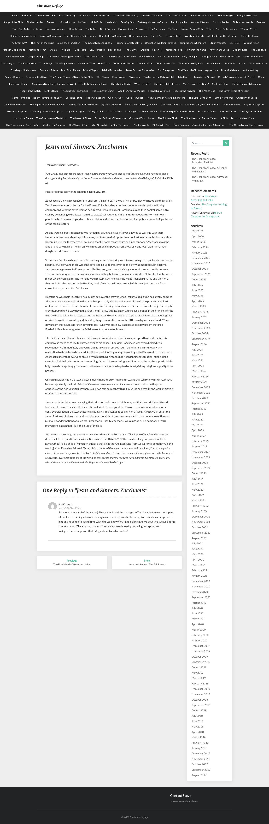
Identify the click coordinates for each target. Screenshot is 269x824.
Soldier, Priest (214, 63)
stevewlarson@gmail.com (184, 801)
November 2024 (201, 327)
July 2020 (197, 608)
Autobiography (179, 22)
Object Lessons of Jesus (23, 35)
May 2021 (197, 554)
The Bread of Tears (171, 104)
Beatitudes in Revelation (112, 35)
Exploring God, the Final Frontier (202, 104)
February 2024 (200, 376)
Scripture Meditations (202, 15)
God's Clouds (115, 97)
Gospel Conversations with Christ (236, 77)
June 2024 (197, 354)
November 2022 (201, 457)
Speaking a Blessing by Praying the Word (54, 83)
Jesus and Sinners (199, 22)
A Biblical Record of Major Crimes (238, 118)
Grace (261, 77)
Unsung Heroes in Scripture (83, 104)
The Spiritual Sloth (168, 118)
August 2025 (199, 279)
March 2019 (199, 677)
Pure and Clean (227, 111)
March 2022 (199, 500)
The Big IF (65, 49)
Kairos (242, 63)
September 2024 (201, 338)
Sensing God (127, 22)
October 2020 (200, 591)
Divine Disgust (91, 70)
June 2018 (197, 721)
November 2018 (201, 694)
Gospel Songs (67, 22)
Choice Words (141, 125)
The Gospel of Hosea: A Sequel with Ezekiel (209, 169)
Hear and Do (114, 49)
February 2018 (200, 742)
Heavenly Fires (173, 35)
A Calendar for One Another (222, 35)
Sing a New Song (224, 97)
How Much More (230, 70)
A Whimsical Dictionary (126, 15)
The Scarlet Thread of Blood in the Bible (71, 77)
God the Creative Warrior (131, 90)
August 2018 (199, 710)
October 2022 (200, 462)
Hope (151, 118)
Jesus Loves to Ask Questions (141, 104)
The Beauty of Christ (103, 90)
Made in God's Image (14, 49)
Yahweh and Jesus (219, 49)
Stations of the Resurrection (94, 15)
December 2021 (201, 516)
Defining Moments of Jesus (152, 22)
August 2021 (199, 538)
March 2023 (199, 435)
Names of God (145, 63)
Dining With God (161, 125)
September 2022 (201, 468)
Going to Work (137, 118)
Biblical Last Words (243, 22)
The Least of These (80, 118)
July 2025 (197, 284)
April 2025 (198, 301)
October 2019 (200, 656)
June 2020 (197, 613)
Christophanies (221, 22)
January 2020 (199, 640)
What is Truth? (142, 83)
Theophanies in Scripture (74, 90)
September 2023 (201, 403)
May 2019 (197, 672)
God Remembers (15, 56)
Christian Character (152, 15)
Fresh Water (119, 77)
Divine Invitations (138, 35)
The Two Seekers (95, 97)
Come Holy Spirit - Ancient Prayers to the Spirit (37, 97)
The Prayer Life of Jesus (167, 83)
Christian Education (176, 15)
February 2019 (200, 683)
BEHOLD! (235, 42)
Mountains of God (230, 56)
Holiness (83, 22)
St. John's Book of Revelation (110, 118)
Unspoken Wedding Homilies (160, 42)
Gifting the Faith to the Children (104, 111)
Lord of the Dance (23, 118)
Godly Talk (91, 29)
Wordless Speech (194, 35)
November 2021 (201, 521)
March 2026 (199, 241)
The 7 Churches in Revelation (80, 35)
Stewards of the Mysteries (150, 29)
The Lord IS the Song (200, 97)
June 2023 (197, 419)
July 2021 (197, 543)
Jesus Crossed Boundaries (140, 70)
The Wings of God (78, 125)
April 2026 (198, 236)
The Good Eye (258, 49)
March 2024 (199, 370)
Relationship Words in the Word (177, 111)
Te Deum (173, 29)
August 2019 (199, 667)
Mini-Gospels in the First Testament (111, 125)
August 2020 (199, 602)
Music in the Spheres (54, 125)
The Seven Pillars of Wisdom (234, 90)
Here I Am (156, 35)
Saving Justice (209, 56)
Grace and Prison (48, 70)
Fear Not (261, 22)
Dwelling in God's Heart (23, 70)
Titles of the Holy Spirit (190, 63)
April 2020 (198, 624)
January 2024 (199, 381)
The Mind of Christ (121, 83)
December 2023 (201, 387)
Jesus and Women (55, 29)
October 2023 (200, 398)
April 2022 (198, 494)
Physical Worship (166, 63)
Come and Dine (86, 63)
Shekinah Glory (220, 83)
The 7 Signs (131, 49)
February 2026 (200, 247)
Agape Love (211, 70)
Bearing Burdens (13, 77)
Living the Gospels (247, 15)
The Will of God (206, 90)
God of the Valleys (253, 56)
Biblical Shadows (232, 104)
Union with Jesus (258, 63)
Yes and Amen (251, 42)
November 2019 (201, 651)
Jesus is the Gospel (204, 77)
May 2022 (197, 489)
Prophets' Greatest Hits (129, 42)
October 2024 (200, 333)
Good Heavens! (134, 97)
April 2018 (198, 731)
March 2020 (199, 629)
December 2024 (201, 322)
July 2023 (197, 414)
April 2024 (198, 365)
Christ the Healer (250, 35)
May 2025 (197, 295)
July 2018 (197, 715)
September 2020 (201, 597)
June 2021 (197, 548)
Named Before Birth (192, 29)
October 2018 (200, 699)
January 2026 (199, 252)
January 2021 (199, 575)
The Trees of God (93, 56)
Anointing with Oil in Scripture (47, 111)
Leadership (111, 22)
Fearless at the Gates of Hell (159, 77)
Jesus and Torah (37, 49)
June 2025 (197, 290)
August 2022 (199, 473)
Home (15, 15)
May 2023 (197, 424)
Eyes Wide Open (207, 111)
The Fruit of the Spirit (42, 42)
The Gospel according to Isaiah (22, 125)
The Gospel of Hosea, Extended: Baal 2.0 (204, 160)
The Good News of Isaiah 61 (51, 118)
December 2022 (201, 451)
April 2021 (198, 559)
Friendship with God (159, 90)
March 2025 (199, 306)
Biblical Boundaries (112, 70)
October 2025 (200, 268)
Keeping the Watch (30, 90)
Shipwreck (134, 77)
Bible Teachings (67, 15)
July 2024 (197, 349)
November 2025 (201, 263)
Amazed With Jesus (246, 97)
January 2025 (199, 317)
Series (25, 15)
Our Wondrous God (15, 104)
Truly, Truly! (45, 63)
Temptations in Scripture (192, 42)
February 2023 (200, 441)
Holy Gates (104, 63)
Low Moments (97, 49)
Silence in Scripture (17, 111)
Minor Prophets (218, 42)
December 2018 (201, 688)
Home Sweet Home (18, 83)
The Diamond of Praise (189, 70)
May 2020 (197, 618)
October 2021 (200, 527)
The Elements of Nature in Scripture (165, 97)
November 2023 (201, 392)
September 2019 (201, 661)
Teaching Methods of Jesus (27, 29)
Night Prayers (107, 29)
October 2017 (200, 764)
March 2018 (199, 737)
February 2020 (200, 634)
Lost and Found (74, 97)
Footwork (230, 63)
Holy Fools (96, 22)
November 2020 (201, 586)
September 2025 (201, 274)
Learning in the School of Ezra (141, 111)
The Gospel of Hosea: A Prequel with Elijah (210, 178)
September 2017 (201, 769)
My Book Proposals (111, 104)
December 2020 (201, 581)
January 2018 (199, 748)
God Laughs (8, 63)
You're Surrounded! (168, 56)
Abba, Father (75, 29)
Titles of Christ (248, 29)
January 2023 (199, 446)
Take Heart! (184, 77)
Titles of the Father (124, 63)
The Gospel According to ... (97, 42)
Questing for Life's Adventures (209, 125)
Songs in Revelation (50, 35)
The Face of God (27, 63)
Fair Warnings (125, 29)
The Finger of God (65, 63)
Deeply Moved (147, 56)
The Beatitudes (34, 22)
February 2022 (200, 505)
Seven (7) (157, 49)
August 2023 (199, 408)
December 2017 (201, 753)
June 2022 (197, 484)
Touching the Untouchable (121, 56)
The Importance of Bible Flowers (47, 104)
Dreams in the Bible (36, 77)
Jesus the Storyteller (68, 42)
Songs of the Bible (13, 22)
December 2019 (201, 645)
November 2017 (201, 758)
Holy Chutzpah (190, 56)
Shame (53, 49)
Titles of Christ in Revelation (221, 29)
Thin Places (102, 77)
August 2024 (199, 344)
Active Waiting (250, 70)
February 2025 (200, 311)
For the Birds (51, 90)
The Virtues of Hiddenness (246, 83)
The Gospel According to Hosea (246, 125)
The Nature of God (45, 15)
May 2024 (197, 360)
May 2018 (197, 726)
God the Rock (240, 49)
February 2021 (200, 570)
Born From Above (70, 70)
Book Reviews (181, 125)
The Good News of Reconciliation (199, 118)
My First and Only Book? (196, 83)
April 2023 (198, 430)
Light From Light (75, 111)
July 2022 (197, 478)
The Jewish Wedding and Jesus (64, 56)
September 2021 (201, 532)
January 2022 (199, 511)
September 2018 (201, 705)
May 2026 (197, 230)
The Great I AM (18, 42)
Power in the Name (196, 49)
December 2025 (201, 258)
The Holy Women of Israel (93, 83)
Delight (145, 49)
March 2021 (199, 565)
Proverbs (52, 22)
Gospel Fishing (36, 56)
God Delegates (166, 70)
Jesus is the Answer (184, 90)
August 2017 (199, 775)
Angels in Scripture (254, 104)
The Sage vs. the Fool (250, 111)
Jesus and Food (174, 49)
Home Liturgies (226, 15)
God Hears (80, 49)
